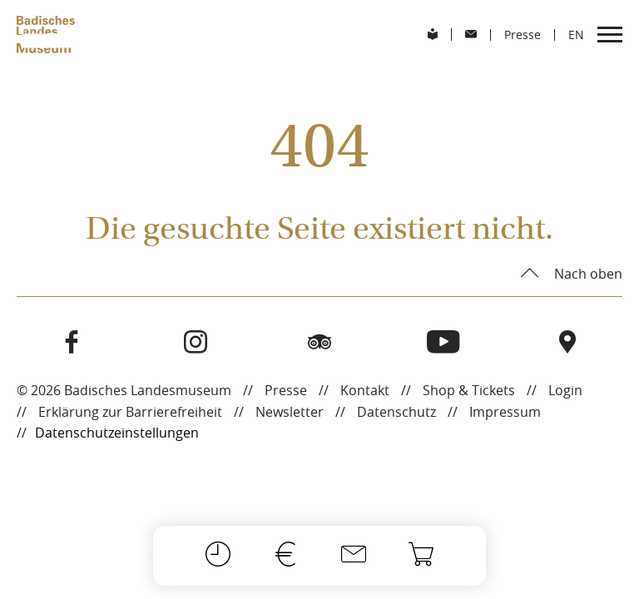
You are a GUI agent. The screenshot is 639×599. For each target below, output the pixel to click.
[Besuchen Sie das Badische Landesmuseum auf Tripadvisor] (320, 342)
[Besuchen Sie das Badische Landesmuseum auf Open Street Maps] (567, 342)
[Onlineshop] (421, 555)
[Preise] (285, 555)
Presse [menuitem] (522, 35)
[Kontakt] (353, 555)
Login (565, 390)
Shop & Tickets (469, 390)
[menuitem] (432, 34)
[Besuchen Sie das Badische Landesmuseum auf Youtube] (443, 342)
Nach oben (586, 274)
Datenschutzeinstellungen (117, 432)
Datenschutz (396, 412)
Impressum (505, 412)
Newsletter (289, 412)
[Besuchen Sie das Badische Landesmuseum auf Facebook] (72, 342)
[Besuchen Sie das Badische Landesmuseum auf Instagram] (196, 342)
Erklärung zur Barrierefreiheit (130, 412)
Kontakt (364, 390)
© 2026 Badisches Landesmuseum (124, 390)
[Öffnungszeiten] (218, 555)
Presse (286, 390)
